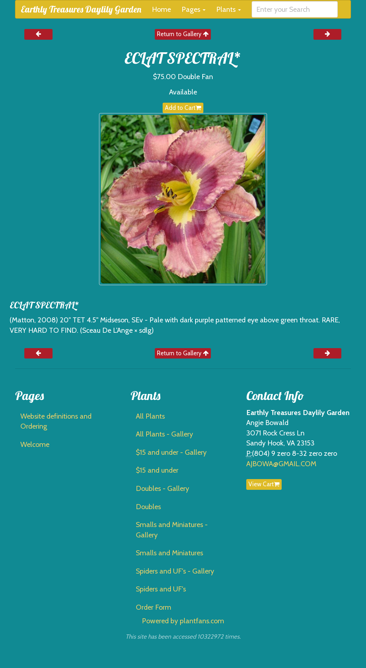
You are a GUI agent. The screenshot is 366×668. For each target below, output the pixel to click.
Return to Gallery (183, 34)
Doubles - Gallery (162, 488)
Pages (194, 9)
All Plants (150, 416)
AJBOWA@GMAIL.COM (281, 463)
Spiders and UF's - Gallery (175, 571)
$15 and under (157, 470)
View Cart (264, 484)
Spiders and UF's (161, 589)
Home (161, 9)
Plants (228, 9)
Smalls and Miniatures (169, 552)
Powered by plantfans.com (183, 620)
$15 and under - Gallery (171, 452)
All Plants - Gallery (164, 434)
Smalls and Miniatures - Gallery (172, 529)
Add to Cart (183, 107)
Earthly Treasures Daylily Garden (81, 9)
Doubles (148, 506)
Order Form (153, 607)
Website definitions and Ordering (56, 421)
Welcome (34, 444)
